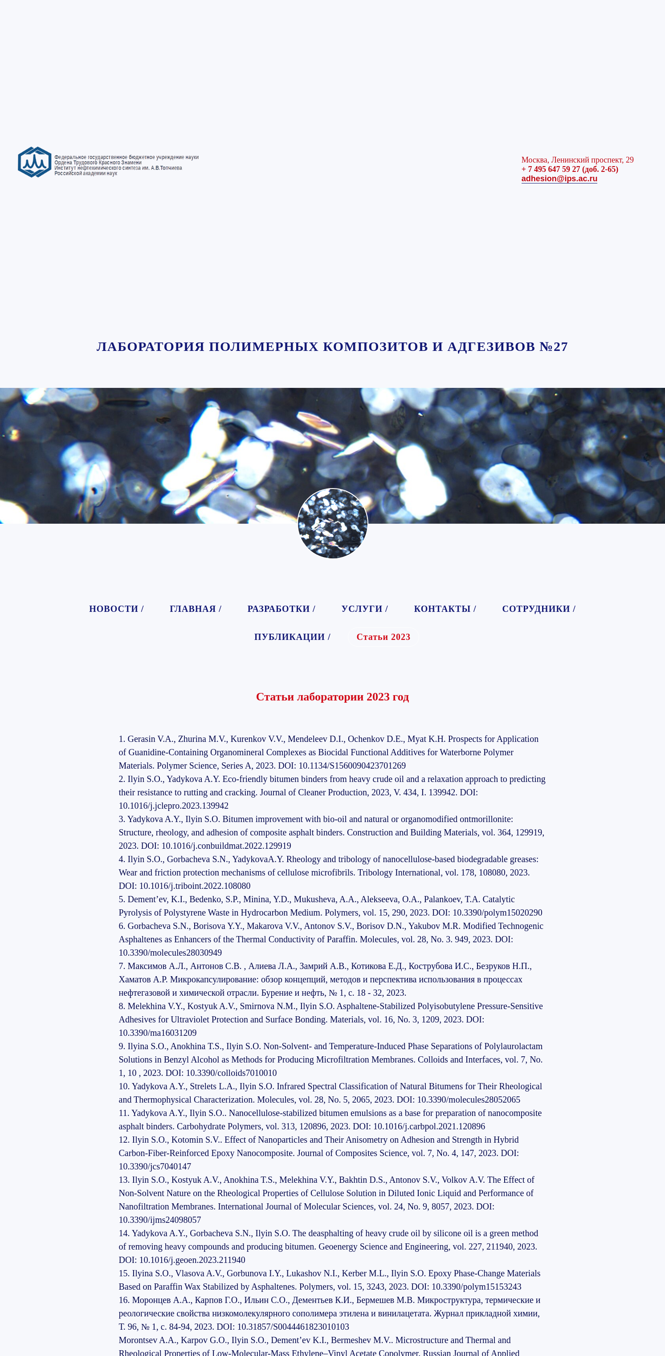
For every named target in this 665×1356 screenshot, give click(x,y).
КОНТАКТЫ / (445, 609)
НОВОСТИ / (116, 609)
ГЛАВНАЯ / (195, 609)
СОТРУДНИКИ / (539, 609)
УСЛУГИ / (365, 609)
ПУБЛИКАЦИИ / (292, 637)
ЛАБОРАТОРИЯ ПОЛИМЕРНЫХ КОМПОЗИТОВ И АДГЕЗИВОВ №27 (332, 346)
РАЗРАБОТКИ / (282, 609)
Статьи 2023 (383, 637)
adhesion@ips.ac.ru (560, 178)
